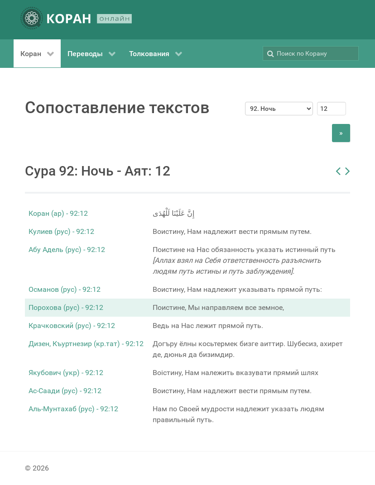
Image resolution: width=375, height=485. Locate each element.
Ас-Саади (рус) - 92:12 (65, 390)
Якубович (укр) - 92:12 (66, 372)
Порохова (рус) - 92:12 (66, 307)
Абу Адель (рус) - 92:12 (67, 249)
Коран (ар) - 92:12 (58, 213)
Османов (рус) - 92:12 (65, 289)
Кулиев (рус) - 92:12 (61, 231)
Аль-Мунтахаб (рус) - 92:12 (73, 408)
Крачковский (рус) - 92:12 (72, 325)
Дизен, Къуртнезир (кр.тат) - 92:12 (86, 343)
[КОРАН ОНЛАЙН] (76, 20)
